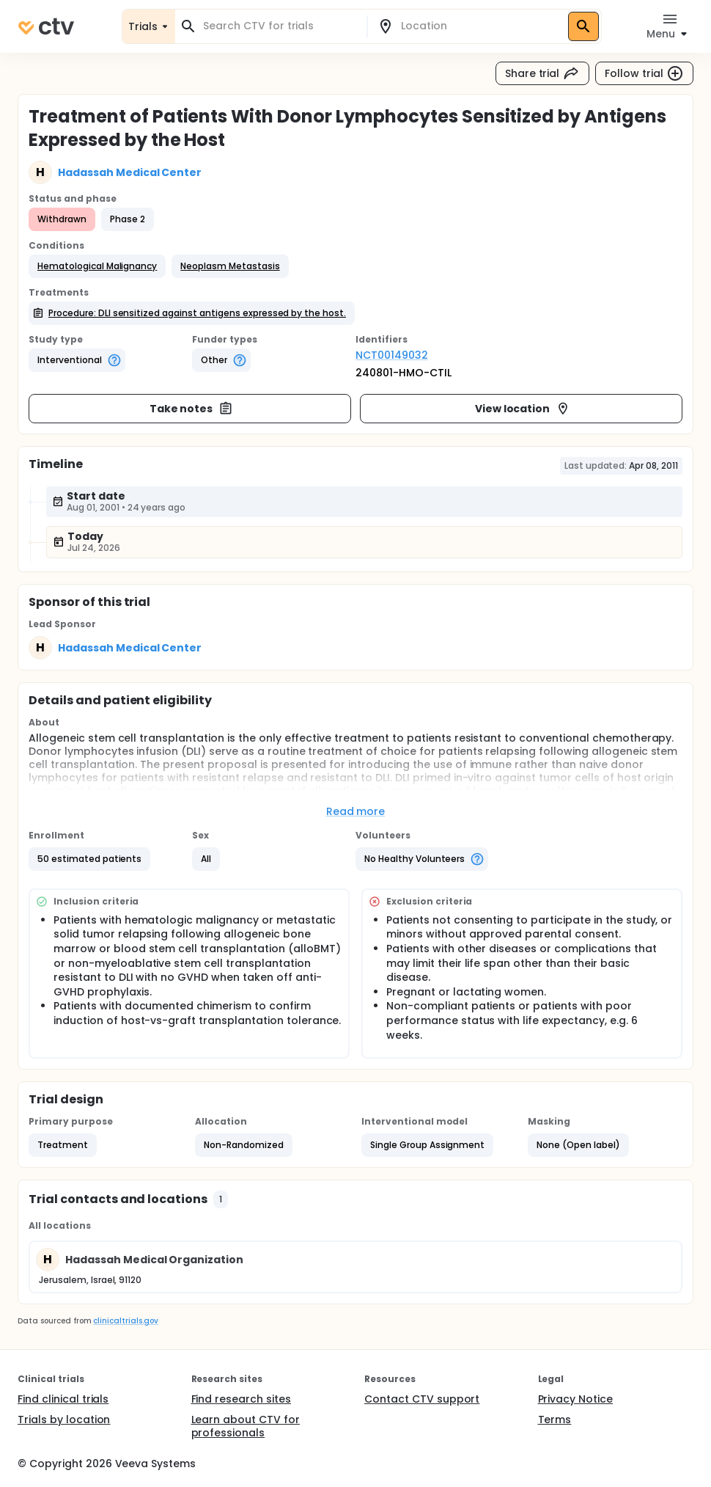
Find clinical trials (63, 1399)
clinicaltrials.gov (125, 1320)
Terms (555, 1419)
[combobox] (279, 26)
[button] (97, 266)
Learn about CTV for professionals (245, 1426)
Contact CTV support (421, 1399)
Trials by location (64, 1419)
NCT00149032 (392, 355)
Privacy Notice (576, 1399)
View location (523, 408)
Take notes (192, 408)
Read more (356, 811)
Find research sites (241, 1399)
